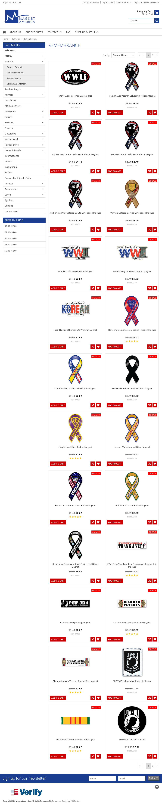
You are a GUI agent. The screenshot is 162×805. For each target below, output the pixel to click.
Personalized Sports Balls (18, 178)
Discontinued (11, 211)
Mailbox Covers (13, 105)
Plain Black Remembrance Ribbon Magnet (132, 388)
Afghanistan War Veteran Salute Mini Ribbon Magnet (75, 212)
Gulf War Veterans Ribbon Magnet (131, 505)
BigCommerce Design (58, 801)
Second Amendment (16, 83)
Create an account (151, 2)
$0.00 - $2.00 (10, 226)
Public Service (12, 144)
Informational (12, 155)
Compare (91, 2)
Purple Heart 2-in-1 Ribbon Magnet (75, 446)
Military (8, 55)
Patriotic (16, 39)
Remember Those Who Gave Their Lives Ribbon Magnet (75, 565)
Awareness (10, 111)
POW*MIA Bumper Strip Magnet (75, 622)
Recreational (11, 189)
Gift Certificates (124, 2)
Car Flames (10, 100)
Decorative (10, 133)
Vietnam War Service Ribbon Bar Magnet (75, 739)
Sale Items (10, 50)
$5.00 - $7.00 (10, 244)
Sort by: (106, 55)
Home (5, 39)
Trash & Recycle (13, 89)
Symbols (9, 200)
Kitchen (8, 172)
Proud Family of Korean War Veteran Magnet (75, 329)
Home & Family (13, 150)
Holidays (9, 122)
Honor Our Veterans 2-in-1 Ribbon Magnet (75, 505)
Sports (8, 194)
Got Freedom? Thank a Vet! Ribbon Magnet (75, 388)
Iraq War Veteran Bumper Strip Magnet (132, 622)
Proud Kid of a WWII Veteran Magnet (75, 271)
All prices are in (12, 2)
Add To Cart (58, 112)
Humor (8, 161)
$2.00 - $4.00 (10, 232)
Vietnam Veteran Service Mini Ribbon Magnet (132, 212)
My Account (108, 2)
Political (9, 183)
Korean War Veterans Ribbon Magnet (132, 446)
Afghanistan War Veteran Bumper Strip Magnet (75, 681)
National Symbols (15, 72)
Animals (9, 94)
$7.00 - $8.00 (10, 250)
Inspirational (11, 166)
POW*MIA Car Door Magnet (132, 739)
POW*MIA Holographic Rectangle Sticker (132, 681)
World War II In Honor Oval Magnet (75, 95)
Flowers (9, 128)
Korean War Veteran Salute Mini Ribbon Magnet (75, 154)
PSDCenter (75, 801)
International (11, 139)
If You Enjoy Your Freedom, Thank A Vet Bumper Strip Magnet (132, 565)
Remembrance (14, 78)
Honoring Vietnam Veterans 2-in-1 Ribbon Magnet (132, 329)
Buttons (9, 205)
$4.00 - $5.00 (10, 238)
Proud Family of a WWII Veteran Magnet (132, 271)
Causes (8, 116)
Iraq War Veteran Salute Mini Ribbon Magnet (132, 154)
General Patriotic (15, 67)
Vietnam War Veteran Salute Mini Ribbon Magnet (132, 95)
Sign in (137, 2)
